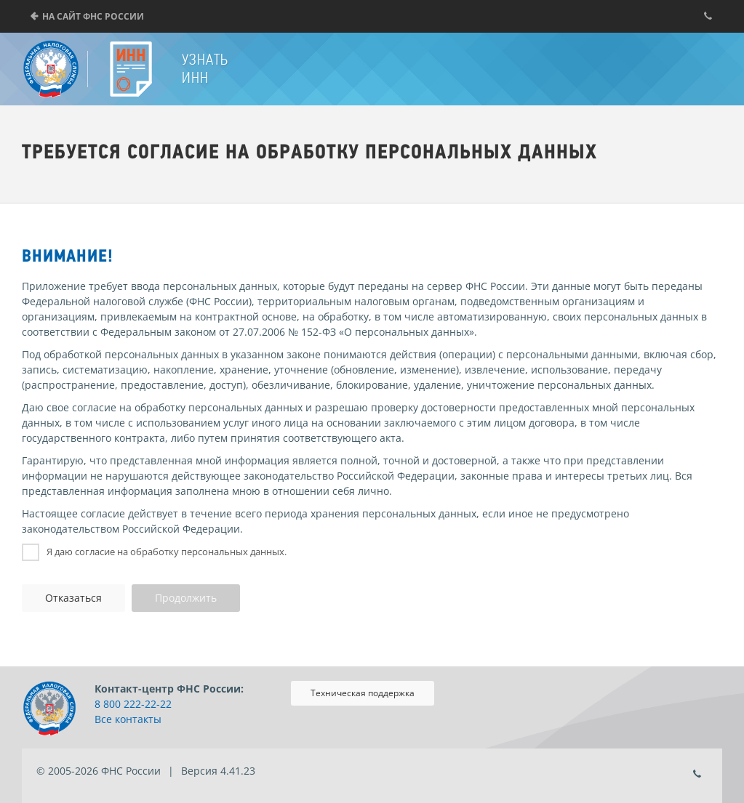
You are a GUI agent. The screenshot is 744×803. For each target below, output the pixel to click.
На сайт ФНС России (93, 16)
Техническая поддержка (363, 693)
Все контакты (128, 719)
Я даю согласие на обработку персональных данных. (167, 551)
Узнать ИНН (205, 68)
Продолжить (186, 598)
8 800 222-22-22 (133, 704)
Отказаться (73, 598)
